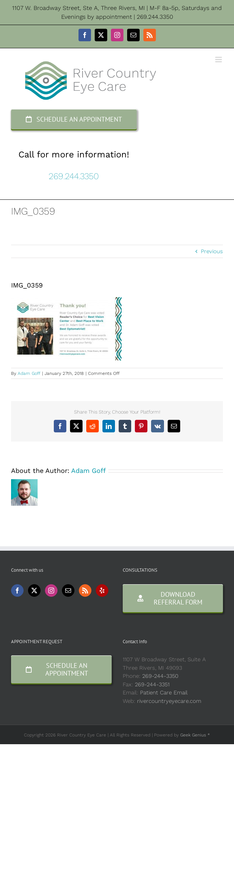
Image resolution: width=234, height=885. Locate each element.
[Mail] (68, 590)
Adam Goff (29, 373)
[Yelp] (102, 590)
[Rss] (85, 590)
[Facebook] (17, 590)
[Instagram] (51, 590)
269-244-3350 (160, 676)
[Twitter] (34, 590)
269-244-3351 (152, 684)
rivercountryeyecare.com (169, 701)
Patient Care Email (164, 692)
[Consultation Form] (173, 598)
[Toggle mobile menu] (219, 59)
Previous (212, 251)
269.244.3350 (74, 176)
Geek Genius (193, 735)
